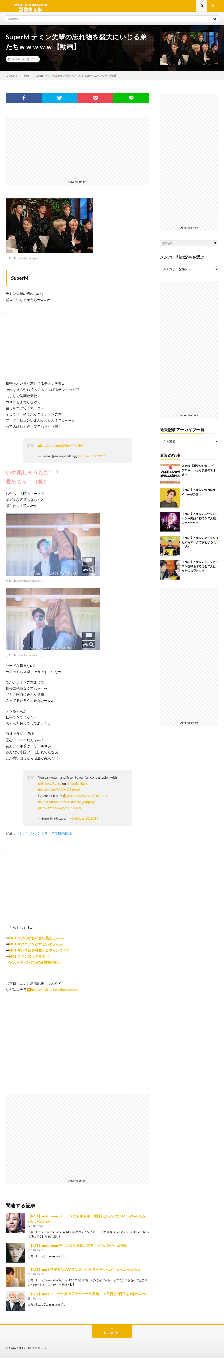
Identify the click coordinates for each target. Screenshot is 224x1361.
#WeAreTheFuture (95, 799)
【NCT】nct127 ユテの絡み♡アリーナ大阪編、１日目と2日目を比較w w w (87, 1297)
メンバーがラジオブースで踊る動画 (44, 836)
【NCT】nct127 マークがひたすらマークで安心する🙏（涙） (200, 545)
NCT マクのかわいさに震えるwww (36, 941)
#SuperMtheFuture (52, 805)
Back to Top (112, 1336)
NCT (32, 62)
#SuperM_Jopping (81, 805)
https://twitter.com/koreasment (55, 993)
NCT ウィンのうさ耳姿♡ (29, 959)
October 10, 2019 (91, 459)
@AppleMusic (77, 787)
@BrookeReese (49, 787)
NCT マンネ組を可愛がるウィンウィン (39, 953)
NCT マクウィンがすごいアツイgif (36, 947)
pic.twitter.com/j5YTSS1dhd (59, 811)
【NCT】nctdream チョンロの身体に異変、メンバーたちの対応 (78, 1249)
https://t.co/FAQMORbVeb (59, 793)
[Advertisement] (77, 151)
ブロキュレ (39, 1351)
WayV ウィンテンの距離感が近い (35, 966)
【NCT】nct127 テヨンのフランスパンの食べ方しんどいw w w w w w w (84, 1273)
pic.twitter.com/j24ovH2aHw (60, 449)
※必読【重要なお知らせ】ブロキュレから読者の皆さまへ (199, 473)
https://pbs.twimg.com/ (28, 261)
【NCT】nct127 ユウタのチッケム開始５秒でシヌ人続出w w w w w (200, 521)
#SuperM (73, 799)
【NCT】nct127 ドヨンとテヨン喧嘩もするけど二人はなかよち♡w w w (200, 569)
